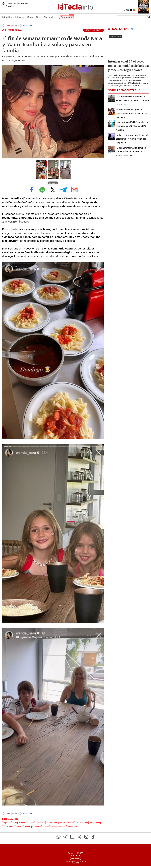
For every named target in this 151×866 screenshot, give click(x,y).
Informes (19, 17)
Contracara (67, 16)
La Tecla (15, 25)
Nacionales (49, 17)
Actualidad (6, 17)
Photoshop (27, 25)
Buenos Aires (34, 17)
